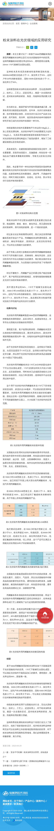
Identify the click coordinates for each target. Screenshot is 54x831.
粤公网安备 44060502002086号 (35, 818)
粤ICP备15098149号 (11, 818)
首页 (18, 23)
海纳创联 (18, 820)
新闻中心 (25, 23)
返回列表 (11, 773)
